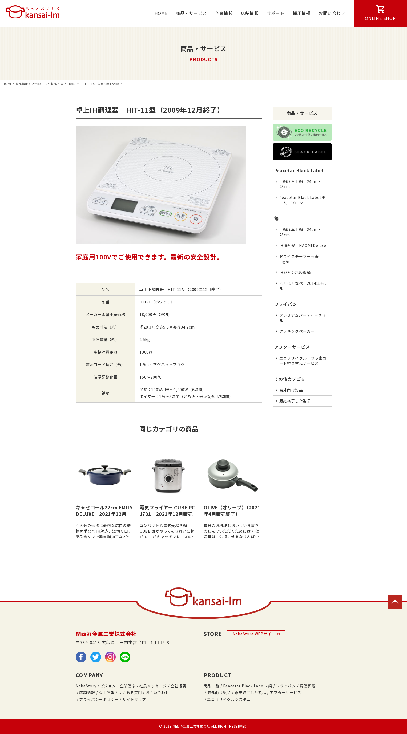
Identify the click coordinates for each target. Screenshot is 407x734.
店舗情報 (250, 13)
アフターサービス (292, 347)
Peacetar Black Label (299, 170)
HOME (161, 13)
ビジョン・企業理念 (118, 685)
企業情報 (224, 13)
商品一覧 (211, 685)
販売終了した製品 (250, 692)
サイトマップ (134, 699)
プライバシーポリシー (99, 699)
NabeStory (86, 685)
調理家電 (307, 685)
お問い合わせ (332, 13)
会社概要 (178, 685)
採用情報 (302, 13)
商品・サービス (191, 13)
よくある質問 (130, 692)
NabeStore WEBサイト (256, 633)
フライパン (285, 304)
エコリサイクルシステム (229, 699)
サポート (276, 13)
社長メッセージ (153, 685)
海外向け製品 (219, 692)
